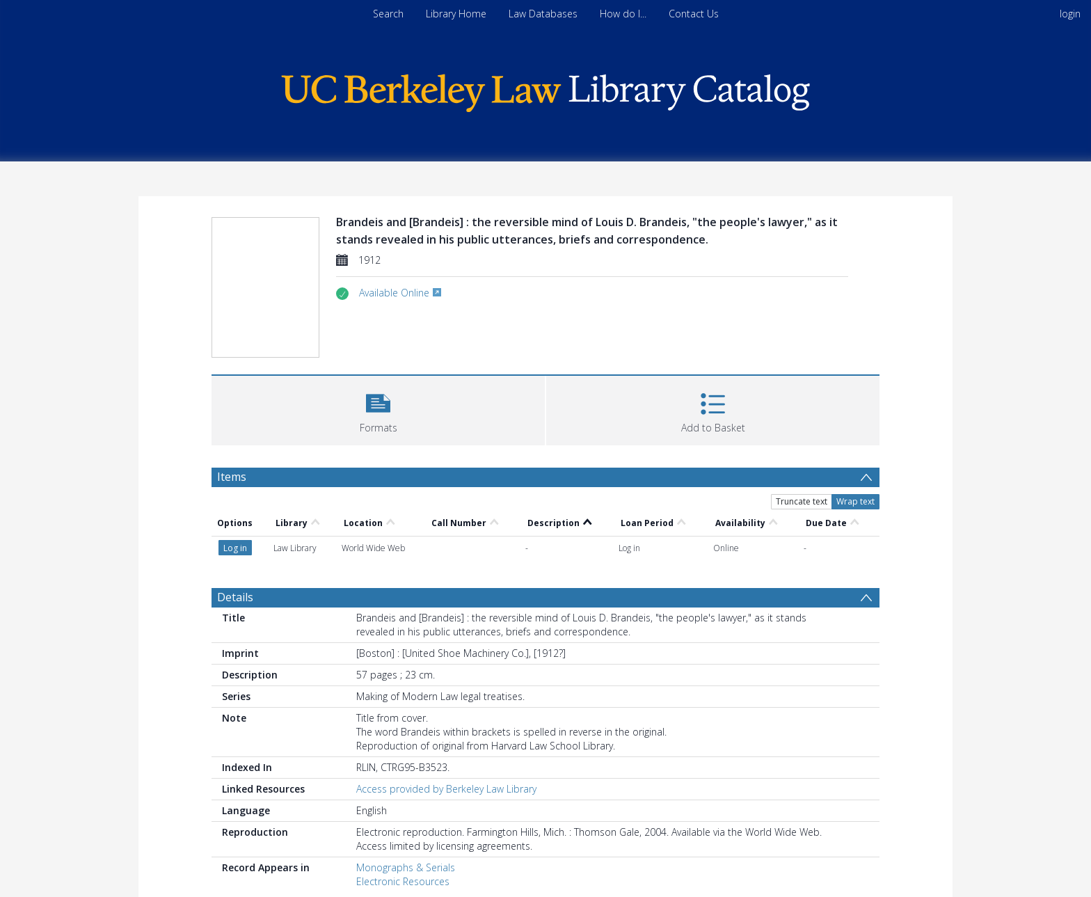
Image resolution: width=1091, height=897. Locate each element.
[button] (378, 409)
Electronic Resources (402, 881)
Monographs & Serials (405, 867)
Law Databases (543, 13)
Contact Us (694, 13)
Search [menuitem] (388, 13)
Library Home (456, 13)
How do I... (623, 13)
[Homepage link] (545, 89)
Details (235, 597)
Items (231, 476)
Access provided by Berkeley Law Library (446, 788)
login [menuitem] (1070, 13)
